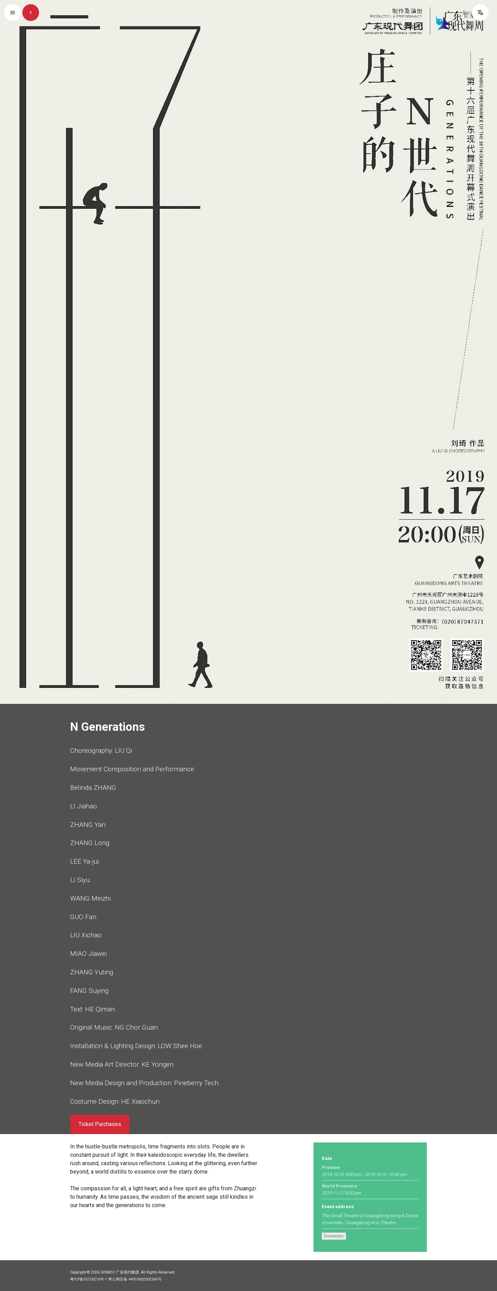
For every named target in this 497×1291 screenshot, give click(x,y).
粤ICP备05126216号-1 (88, 1279)
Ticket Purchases (100, 1124)
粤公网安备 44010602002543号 (135, 1279)
